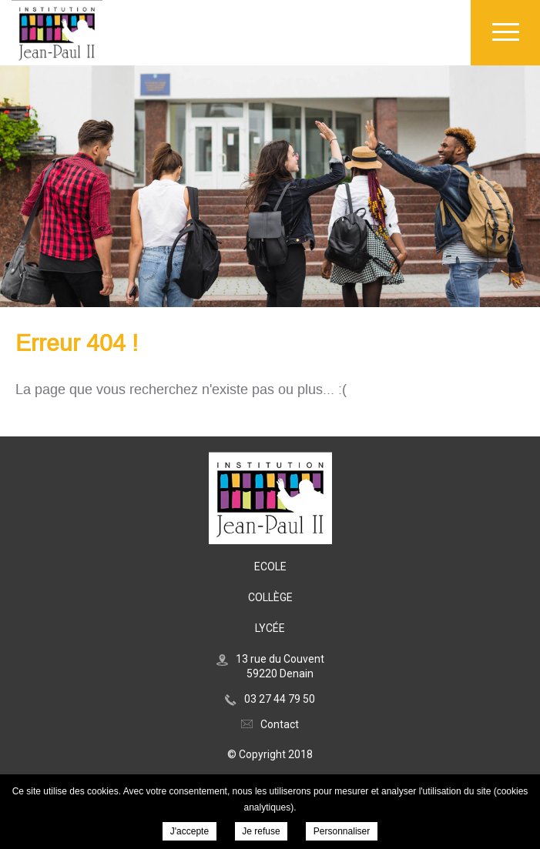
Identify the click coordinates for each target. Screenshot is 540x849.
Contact (279, 724)
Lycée (270, 628)
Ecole (270, 566)
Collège (270, 597)
